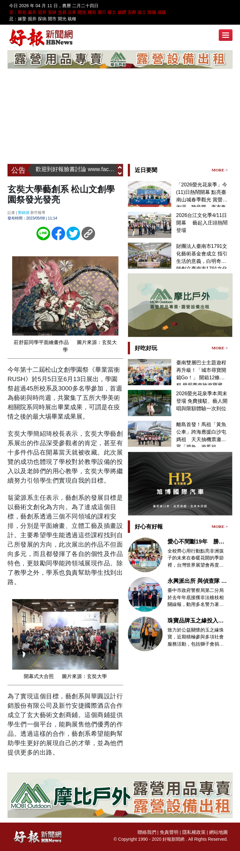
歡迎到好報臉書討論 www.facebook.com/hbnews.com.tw (76, 170)
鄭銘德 (23, 212)
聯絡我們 (151, 831)
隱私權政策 (196, 831)
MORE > (220, 170)
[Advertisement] (120, 117)
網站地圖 (219, 831)
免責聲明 (172, 831)
